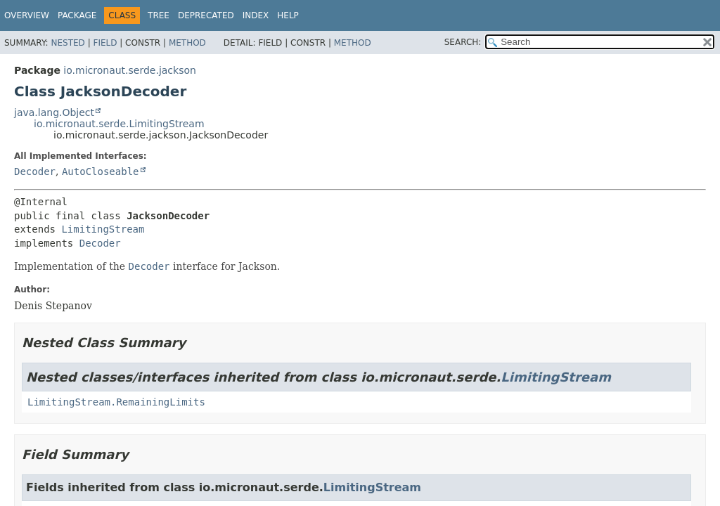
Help (288, 15)
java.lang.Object (54, 112)
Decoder (35, 171)
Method (187, 43)
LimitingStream (102, 229)
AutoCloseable (100, 171)
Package (77, 15)
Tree (158, 15)
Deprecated (206, 15)
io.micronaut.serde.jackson (129, 70)
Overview (26, 15)
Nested (67, 43)
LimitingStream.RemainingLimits (116, 402)
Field (105, 43)
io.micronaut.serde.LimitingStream (119, 123)
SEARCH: (463, 42)
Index (256, 15)
